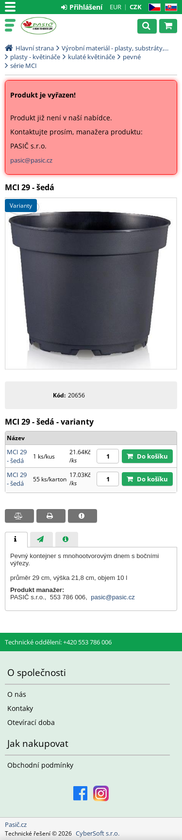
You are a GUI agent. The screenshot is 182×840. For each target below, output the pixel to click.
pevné (132, 56)
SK (169, 7)
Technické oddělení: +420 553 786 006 (58, 642)
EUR (115, 6)
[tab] (16, 539)
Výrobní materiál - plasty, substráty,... (115, 48)
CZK (136, 6)
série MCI (23, 65)
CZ (152, 7)
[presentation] (16, 539)
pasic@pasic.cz (31, 160)
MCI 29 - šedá (17, 456)
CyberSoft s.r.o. (97, 833)
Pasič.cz (49, 25)
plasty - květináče (35, 56)
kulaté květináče (91, 56)
